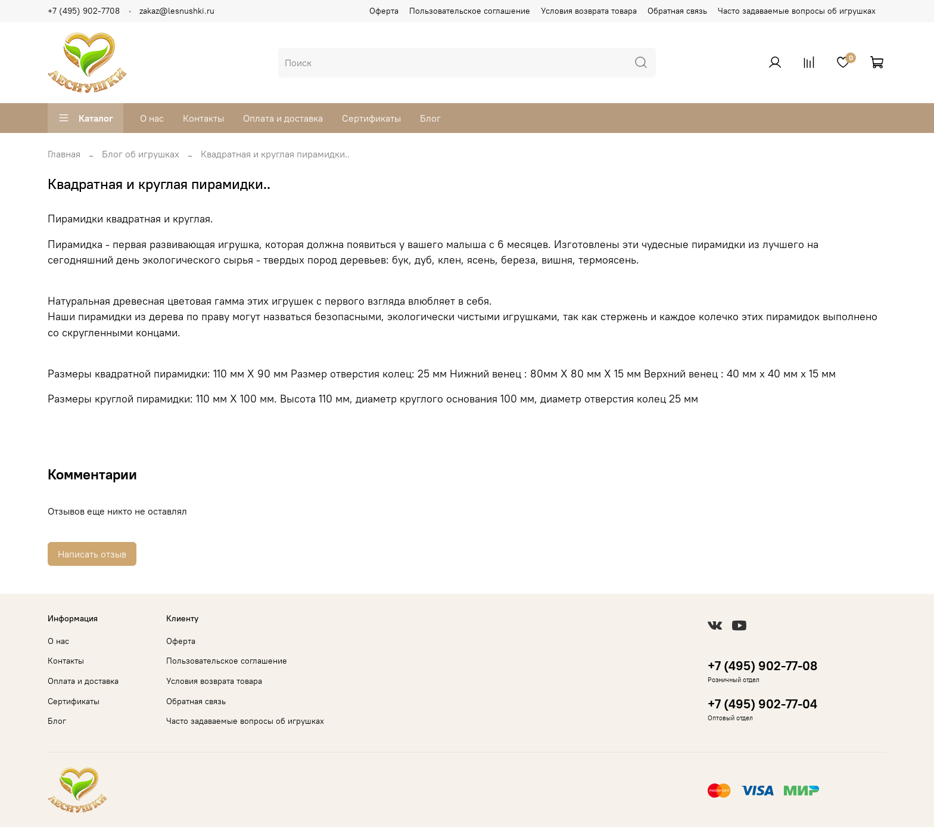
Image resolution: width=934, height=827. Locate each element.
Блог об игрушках (140, 154)
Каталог (85, 118)
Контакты (203, 118)
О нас (152, 118)
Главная (64, 154)
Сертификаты (371, 118)
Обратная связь (677, 10)
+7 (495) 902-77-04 (762, 704)
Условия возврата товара (589, 10)
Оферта (383, 10)
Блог (430, 118)
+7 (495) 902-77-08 (762, 666)
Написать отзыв (92, 554)
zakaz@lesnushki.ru (176, 10)
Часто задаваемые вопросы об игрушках (797, 10)
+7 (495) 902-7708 (84, 10)
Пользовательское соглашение (469, 10)
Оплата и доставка (283, 118)
